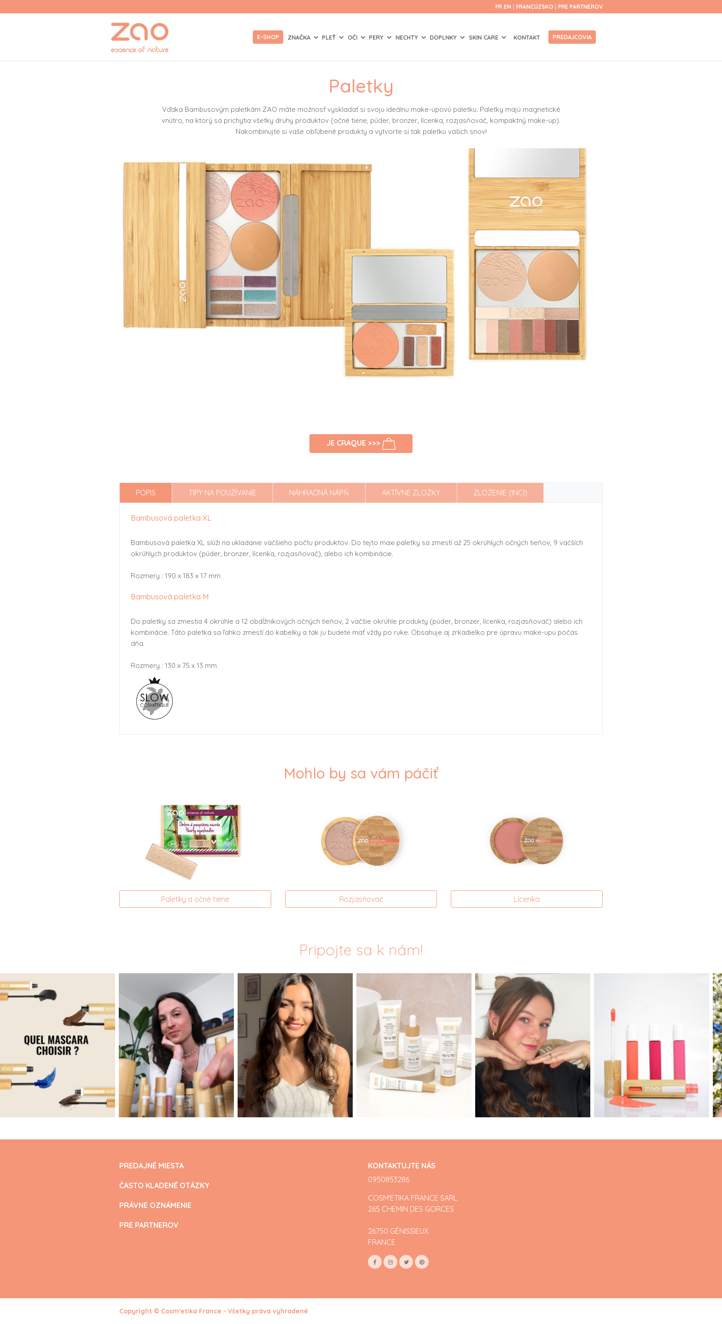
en (507, 6)
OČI (353, 37)
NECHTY (408, 37)
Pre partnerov (580, 6)
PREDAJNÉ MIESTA (151, 1165)
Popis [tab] (146, 492)
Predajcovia (572, 37)
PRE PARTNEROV (149, 1225)
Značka (300, 37)
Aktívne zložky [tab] (411, 492)
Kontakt (526, 37)
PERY (377, 37)
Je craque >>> (361, 443)
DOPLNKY (444, 37)
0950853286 (388, 1179)
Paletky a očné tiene (195, 899)
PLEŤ (330, 37)
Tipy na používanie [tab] (222, 492)
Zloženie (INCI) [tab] (500, 492)
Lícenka (527, 899)
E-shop (268, 37)
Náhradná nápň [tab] (319, 492)
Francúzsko (535, 6)
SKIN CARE (484, 37)
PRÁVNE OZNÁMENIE (155, 1205)
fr (498, 6)
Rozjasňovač (361, 899)
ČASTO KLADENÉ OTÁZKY (164, 1185)
